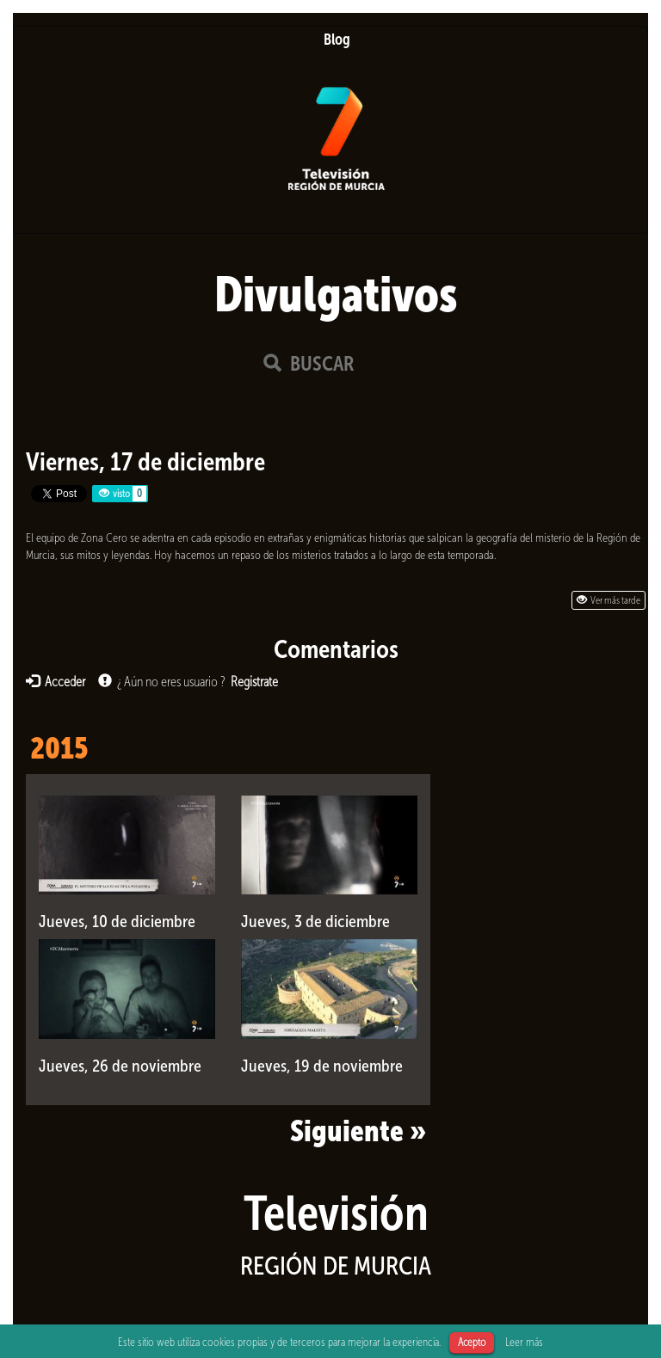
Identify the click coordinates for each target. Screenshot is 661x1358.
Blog (337, 39)
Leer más (524, 1342)
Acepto (471, 1342)
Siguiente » (358, 1131)
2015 (59, 748)
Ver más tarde (608, 600)
